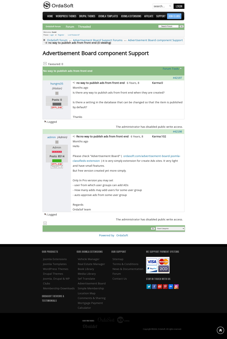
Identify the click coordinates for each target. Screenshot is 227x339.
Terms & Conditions (125, 264)
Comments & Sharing (92, 298)
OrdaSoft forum (57, 40)
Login (179, 6)
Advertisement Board (92, 283)
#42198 (177, 131)
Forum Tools (171, 68)
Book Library (86, 269)
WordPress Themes (55, 269)
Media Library (87, 273)
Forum (70, 26)
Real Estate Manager (91, 264)
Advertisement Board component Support (155, 40)
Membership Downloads (59, 288)
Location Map (86, 293)
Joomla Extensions (55, 259)
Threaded (84, 26)
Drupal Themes (53, 273)
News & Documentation (127, 269)
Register (61, 35)
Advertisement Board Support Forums (97, 40)
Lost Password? (73, 35)
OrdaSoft (122, 235)
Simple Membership (91, 288)
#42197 (177, 77)
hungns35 (56, 83)
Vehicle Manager (88, 259)
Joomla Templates (55, 264)
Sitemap (117, 259)
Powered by (107, 235)
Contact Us (119, 278)
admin (51, 137)
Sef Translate (86, 278)
